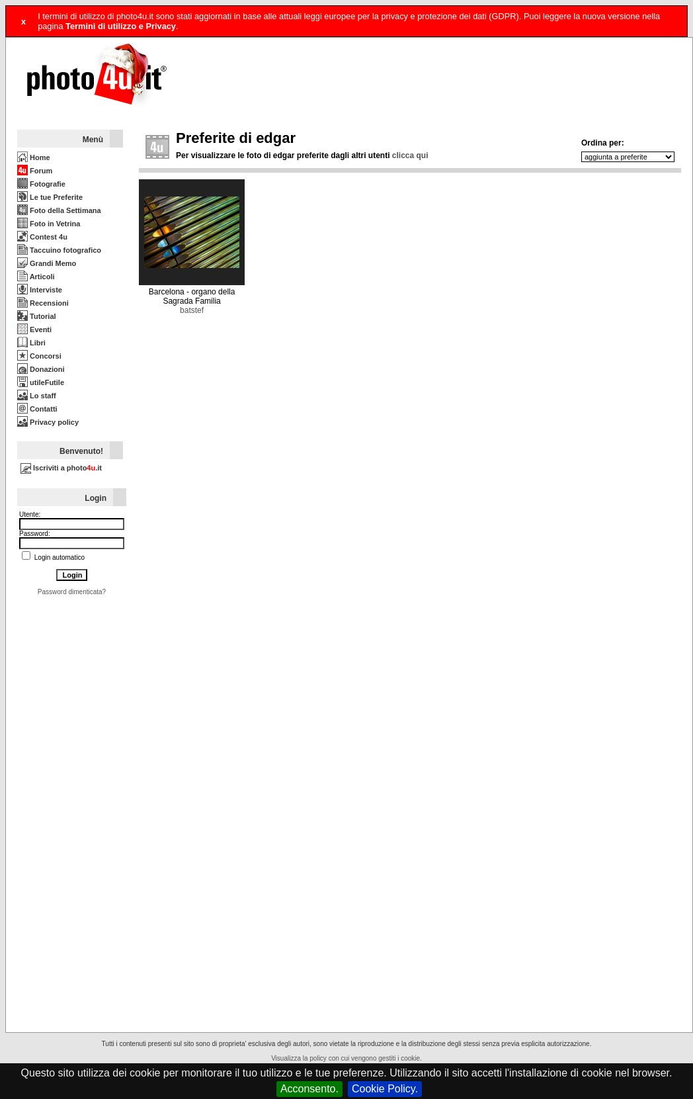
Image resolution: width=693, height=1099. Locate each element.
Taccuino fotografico (59, 250)
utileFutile (40, 382)
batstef (192, 310)
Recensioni (43, 303)
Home (33, 157)
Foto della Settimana (59, 210)
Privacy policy (48, 422)
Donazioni (41, 369)
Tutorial (36, 316)
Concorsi (39, 356)
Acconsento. (309, 1088)
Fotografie (41, 184)
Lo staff (36, 396)
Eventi (34, 329)
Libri (31, 343)
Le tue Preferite (50, 197)
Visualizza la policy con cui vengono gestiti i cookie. (346, 1058)
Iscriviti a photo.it (61, 468)
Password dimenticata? (72, 591)
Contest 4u (42, 237)
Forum (34, 171)
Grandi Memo (46, 263)
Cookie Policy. (385, 1088)
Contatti (37, 409)
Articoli (36, 277)
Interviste (39, 290)
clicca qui (410, 155)
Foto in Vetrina (48, 224)
